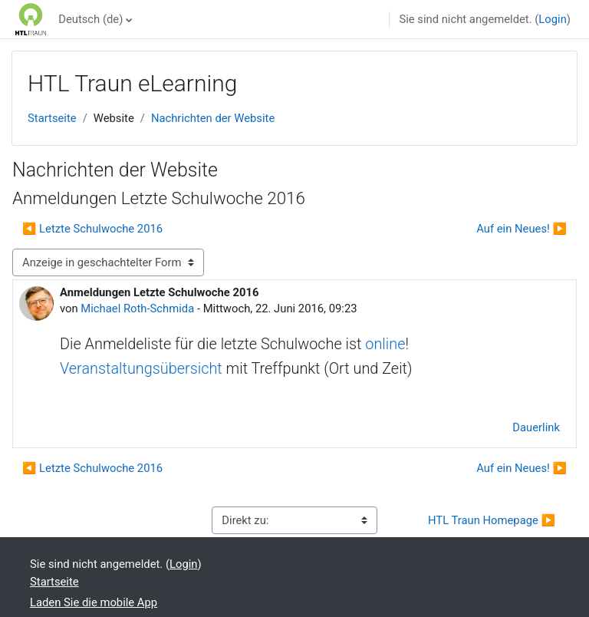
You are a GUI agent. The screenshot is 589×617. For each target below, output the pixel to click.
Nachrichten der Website (213, 118)
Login (552, 19)
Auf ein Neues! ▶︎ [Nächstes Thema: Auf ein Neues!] (521, 229)
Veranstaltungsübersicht (141, 369)
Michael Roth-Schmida (137, 308)
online (385, 344)
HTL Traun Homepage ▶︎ (491, 520)
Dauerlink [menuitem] (536, 427)
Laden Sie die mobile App (93, 602)
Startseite (52, 118)
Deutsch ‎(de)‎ (90, 19)
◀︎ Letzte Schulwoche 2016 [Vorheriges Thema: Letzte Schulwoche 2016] (92, 229)
